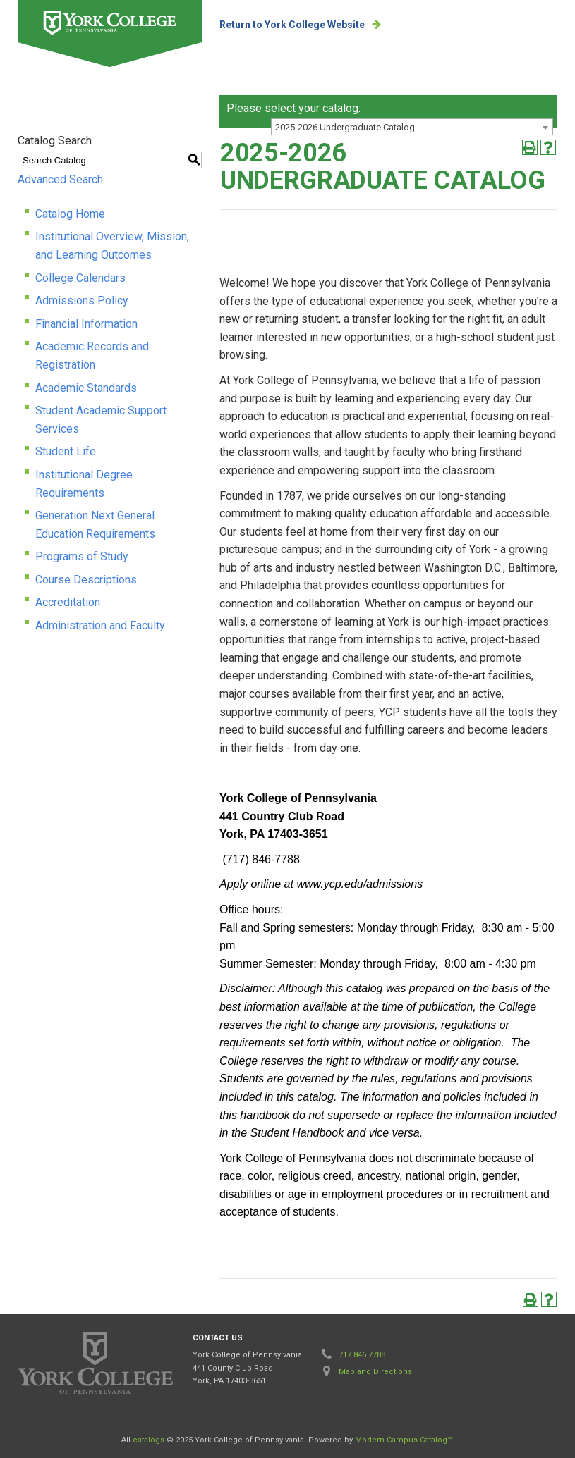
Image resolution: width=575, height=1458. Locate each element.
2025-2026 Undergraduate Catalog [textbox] (345, 127)
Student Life (65, 451)
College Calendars (80, 278)
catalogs (148, 1440)
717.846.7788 (362, 1354)
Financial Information (86, 323)
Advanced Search (60, 179)
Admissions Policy (81, 300)
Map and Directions (375, 1371)
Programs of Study (81, 556)
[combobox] (412, 126)
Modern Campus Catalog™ (403, 1440)
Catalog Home (70, 214)
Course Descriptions (86, 579)
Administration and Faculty (100, 625)
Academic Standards (86, 388)
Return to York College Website (292, 24)
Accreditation (67, 602)
